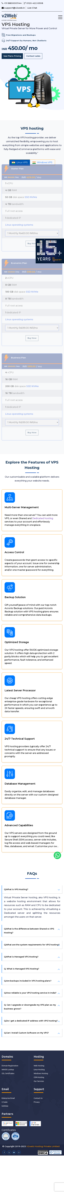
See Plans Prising (12, 56)
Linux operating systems (19, 220)
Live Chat (32, 8)
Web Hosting (39, 1066)
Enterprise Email (8, 1098)
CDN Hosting (39, 1077)
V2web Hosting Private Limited (43, 1146)
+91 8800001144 (12, 3)
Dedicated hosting (44, 520)
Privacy (37, 1102)
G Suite (4, 1102)
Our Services (39, 1081)
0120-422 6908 (33, 3)
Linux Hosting (39, 1069)
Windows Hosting (41, 1073)
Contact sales (33, 56)
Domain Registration (10, 1066)
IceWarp (5, 1106)
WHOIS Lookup (8, 1069)
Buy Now (32, 238)
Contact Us (38, 1098)
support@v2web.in (13, 8)
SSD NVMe (30, 192)
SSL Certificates (8, 1073)
